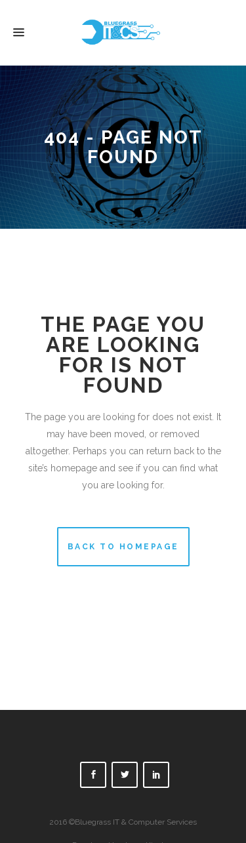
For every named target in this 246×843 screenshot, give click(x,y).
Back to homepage (123, 546)
